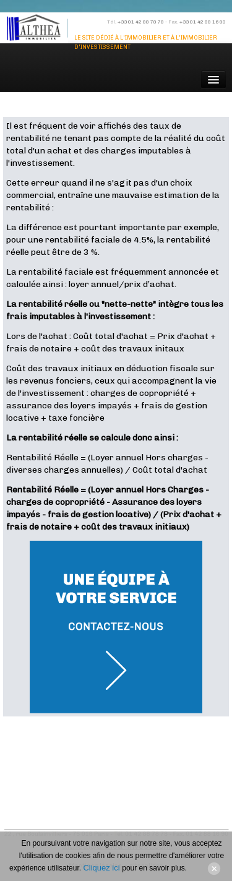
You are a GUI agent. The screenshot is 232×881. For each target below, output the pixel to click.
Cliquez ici (102, 867)
